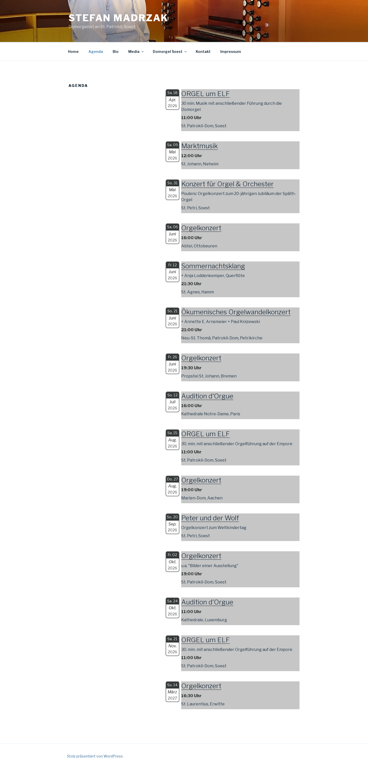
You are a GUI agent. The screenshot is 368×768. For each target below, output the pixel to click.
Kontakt (203, 51)
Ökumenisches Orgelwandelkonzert (236, 312)
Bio (116, 51)
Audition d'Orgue (207, 396)
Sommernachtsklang (213, 266)
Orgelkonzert (201, 228)
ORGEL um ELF (205, 94)
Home (73, 51)
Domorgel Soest (170, 51)
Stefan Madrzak (118, 18)
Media (136, 51)
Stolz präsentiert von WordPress (95, 756)
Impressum (230, 51)
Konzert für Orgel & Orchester (227, 184)
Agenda (95, 51)
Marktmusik (199, 146)
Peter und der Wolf (210, 518)
